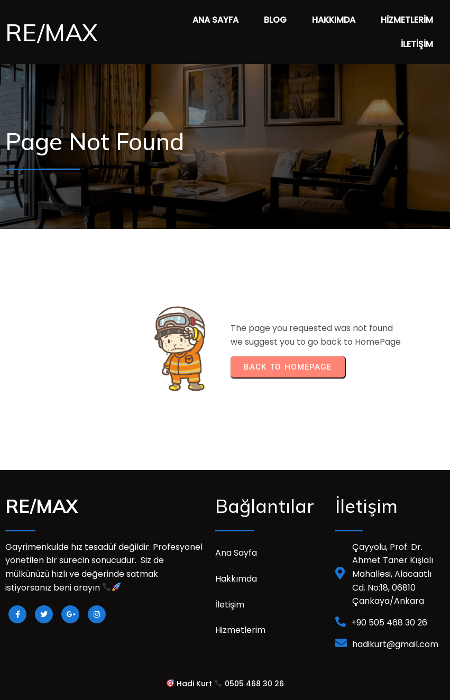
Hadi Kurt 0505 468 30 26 (225, 683)
